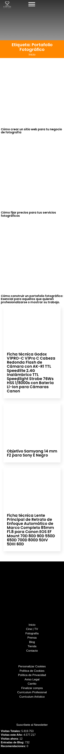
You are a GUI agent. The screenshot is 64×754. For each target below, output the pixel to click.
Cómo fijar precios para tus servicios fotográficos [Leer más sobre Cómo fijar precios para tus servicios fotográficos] (28, 214)
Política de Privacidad (32, 675)
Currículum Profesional (32, 692)
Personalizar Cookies (32, 666)
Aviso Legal (32, 679)
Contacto (32, 650)
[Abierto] (31, 4)
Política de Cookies (32, 670)
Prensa (32, 637)
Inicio (32, 54)
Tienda (32, 646)
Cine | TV (32, 629)
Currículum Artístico (32, 696)
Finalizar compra (32, 688)
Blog (32, 642)
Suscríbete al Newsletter (32, 724)
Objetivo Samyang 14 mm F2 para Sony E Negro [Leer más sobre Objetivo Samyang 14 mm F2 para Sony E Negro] (32, 453)
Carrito (32, 683)
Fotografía (32, 633)
